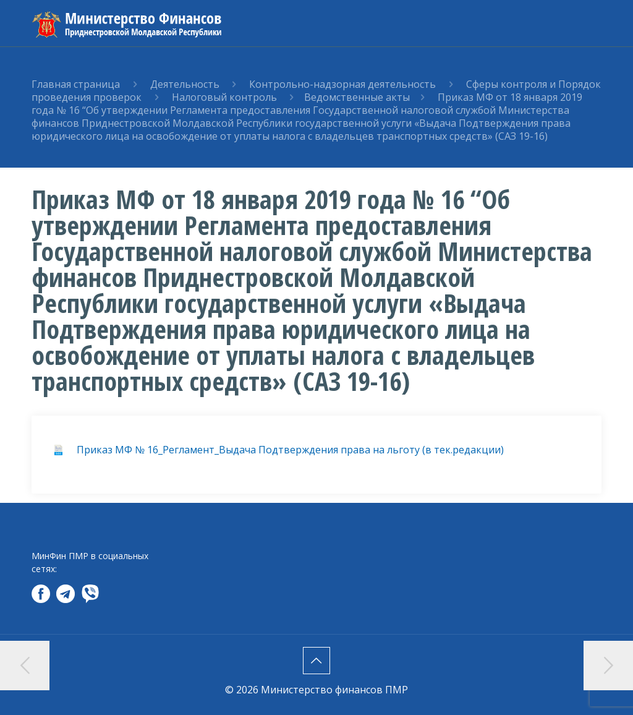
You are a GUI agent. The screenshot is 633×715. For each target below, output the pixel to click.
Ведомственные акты (357, 97)
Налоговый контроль (225, 97)
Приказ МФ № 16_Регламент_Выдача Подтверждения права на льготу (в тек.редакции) (290, 449)
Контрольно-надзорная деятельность (343, 84)
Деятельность (184, 84)
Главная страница (76, 84)
